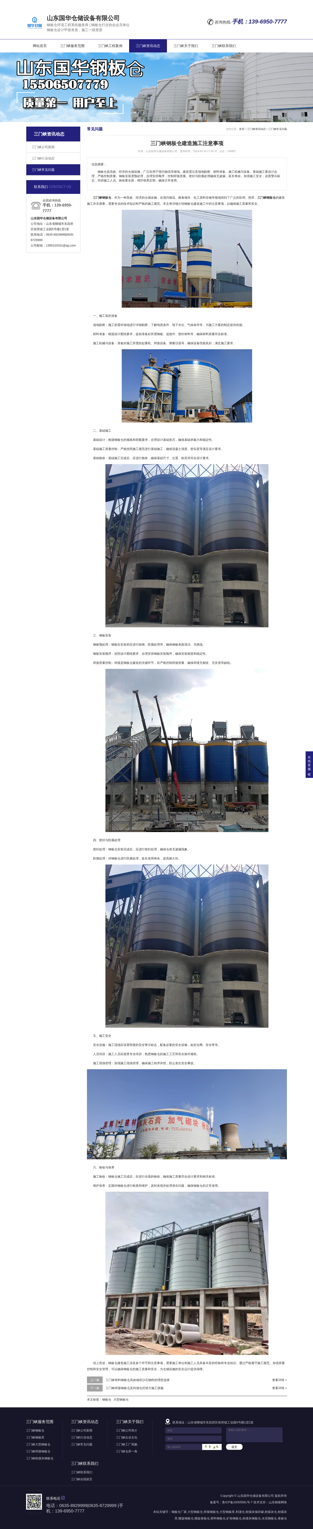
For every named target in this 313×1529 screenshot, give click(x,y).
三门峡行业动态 (43, 158)
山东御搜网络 (278, 1502)
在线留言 (234, 3)
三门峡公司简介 (126, 1430)
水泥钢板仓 (269, 1518)
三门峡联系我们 (223, 46)
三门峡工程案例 (110, 46)
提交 (234, 1446)
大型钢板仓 (121, 1399)
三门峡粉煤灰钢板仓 (39, 1458)
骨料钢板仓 (218, 1518)
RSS (271, 3)
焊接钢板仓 (211, 1512)
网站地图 (254, 3)
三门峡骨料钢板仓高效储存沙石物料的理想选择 (138, 1380)
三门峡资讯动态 (148, 46)
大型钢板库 (227, 1512)
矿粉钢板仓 (234, 1518)
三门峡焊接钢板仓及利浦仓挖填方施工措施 (134, 1388)
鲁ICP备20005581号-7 (237, 1502)
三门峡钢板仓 (35, 1430)
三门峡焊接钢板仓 (38, 1451)
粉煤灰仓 (271, 1512)
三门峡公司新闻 (43, 147)
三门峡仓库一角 (126, 1451)
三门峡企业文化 (126, 1437)
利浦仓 (240, 1512)
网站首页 (40, 46)
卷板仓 (282, 1518)
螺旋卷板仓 (202, 1518)
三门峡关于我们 (186, 46)
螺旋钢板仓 (186, 1518)
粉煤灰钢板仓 (252, 1518)
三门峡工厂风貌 (126, 1444)
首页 (241, 129)
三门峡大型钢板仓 (38, 1444)
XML (283, 3)
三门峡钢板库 (35, 1437)
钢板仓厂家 (179, 1512)
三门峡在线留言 (81, 1479)
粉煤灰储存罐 (255, 1512)
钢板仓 (106, 1399)
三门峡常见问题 (43, 169)
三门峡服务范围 (72, 46)
